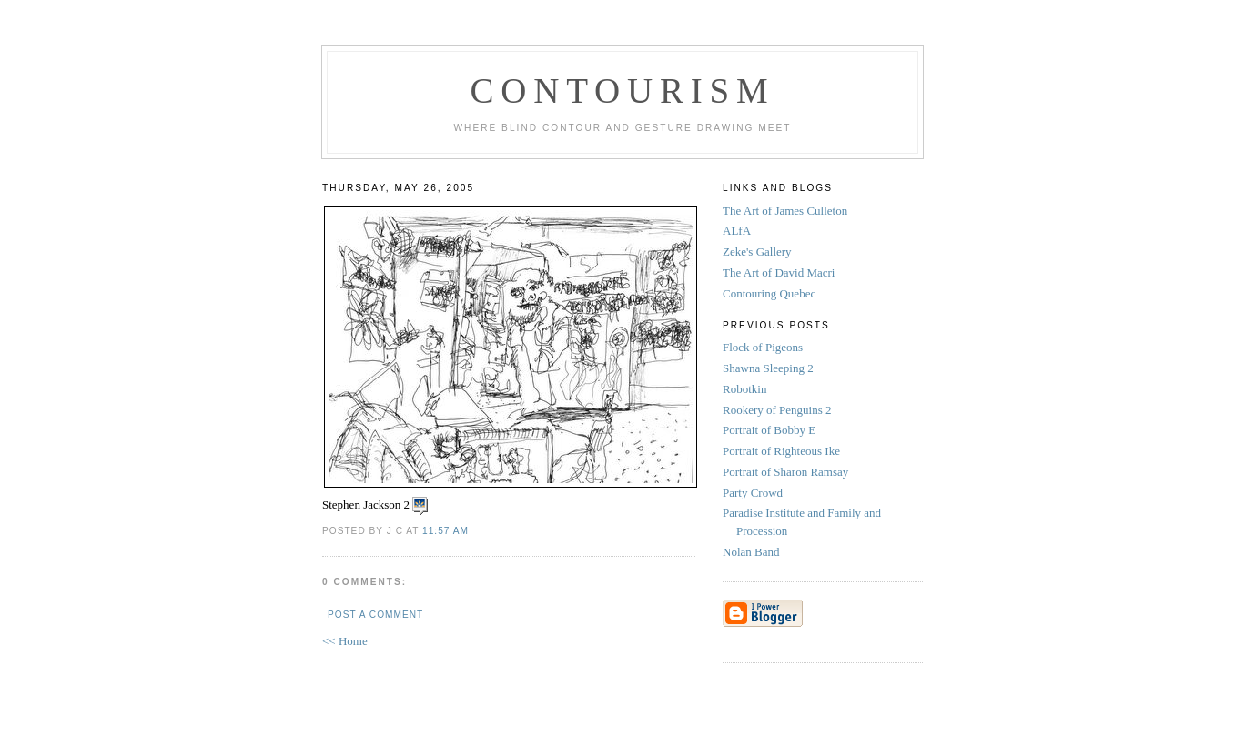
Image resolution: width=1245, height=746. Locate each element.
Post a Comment (375, 615)
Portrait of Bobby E (770, 430)
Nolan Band (753, 552)
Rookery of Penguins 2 (779, 410)
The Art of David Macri (779, 272)
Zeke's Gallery (757, 251)
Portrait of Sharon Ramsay (787, 472)
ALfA (737, 230)
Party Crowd (754, 492)
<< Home (345, 641)
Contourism (622, 90)
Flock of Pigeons (764, 347)
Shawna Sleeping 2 (769, 368)
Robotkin (746, 389)
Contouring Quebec (769, 293)
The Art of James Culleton (785, 210)
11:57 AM (445, 531)
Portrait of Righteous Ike (783, 451)
